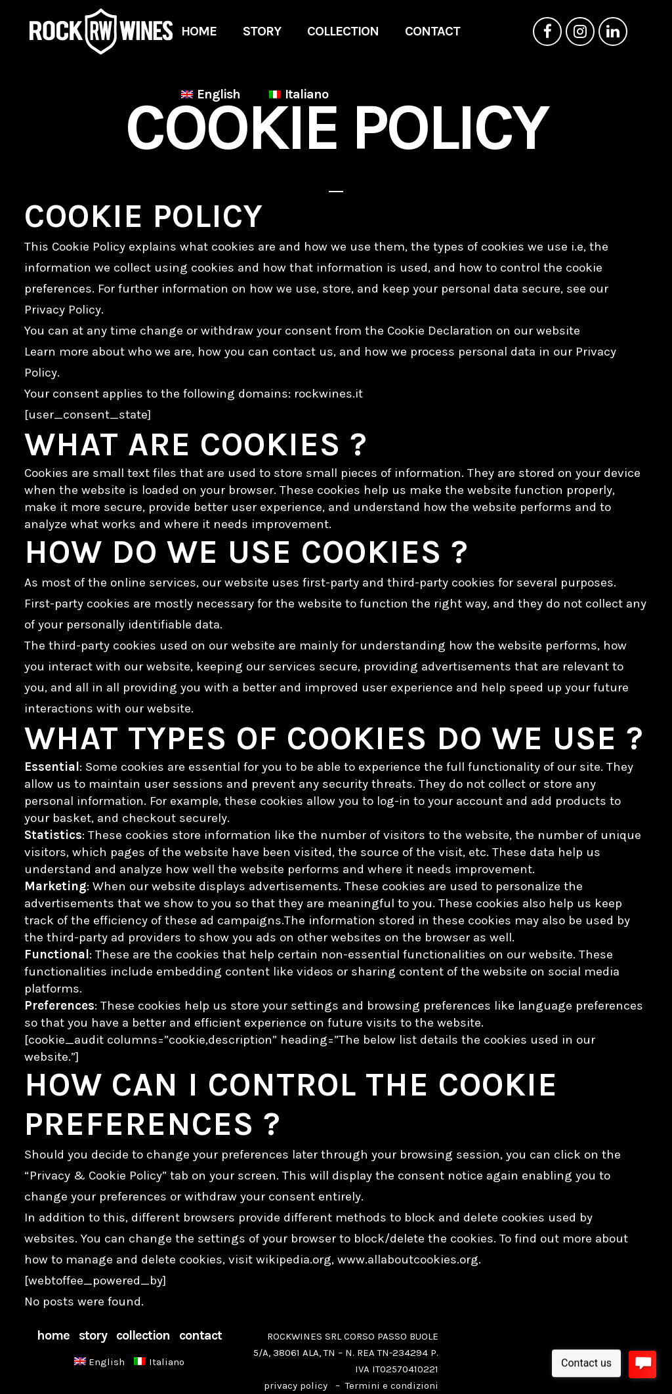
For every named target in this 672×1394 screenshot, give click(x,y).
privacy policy (295, 1385)
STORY (93, 1335)
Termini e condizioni (391, 1385)
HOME (53, 1335)
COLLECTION (143, 1335)
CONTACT (200, 1335)
